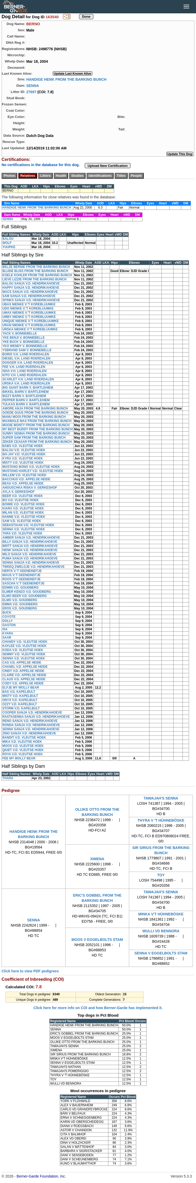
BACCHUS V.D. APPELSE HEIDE (26, 479)
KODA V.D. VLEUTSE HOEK (22, 650)
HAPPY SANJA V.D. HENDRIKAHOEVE (30, 288)
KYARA (7, 633)
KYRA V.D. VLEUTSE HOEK (22, 458)
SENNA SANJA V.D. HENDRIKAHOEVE (30, 562)
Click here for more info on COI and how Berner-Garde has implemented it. (98, 1008)
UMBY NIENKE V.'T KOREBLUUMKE (29, 317)
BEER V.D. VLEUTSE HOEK (22, 496)
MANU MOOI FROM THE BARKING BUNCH (34, 417)
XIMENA (97, 859)
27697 (31, 92)
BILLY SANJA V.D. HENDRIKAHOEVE (29, 542)
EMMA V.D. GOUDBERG (20, 604)
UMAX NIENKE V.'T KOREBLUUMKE (29, 312)
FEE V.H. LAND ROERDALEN (23, 367)
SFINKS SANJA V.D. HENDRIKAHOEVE (31, 300)
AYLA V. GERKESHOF (18, 492)
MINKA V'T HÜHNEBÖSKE (161, 914)
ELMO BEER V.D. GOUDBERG (24, 596)
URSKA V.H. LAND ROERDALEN (26, 383)
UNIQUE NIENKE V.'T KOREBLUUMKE (30, 321)
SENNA (32, 85)
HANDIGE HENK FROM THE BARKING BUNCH (66, 79)
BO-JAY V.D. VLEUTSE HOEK (23, 454)
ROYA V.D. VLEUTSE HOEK (22, 754)
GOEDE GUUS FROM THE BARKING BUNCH (35, 412)
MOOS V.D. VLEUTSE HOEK (23, 746)
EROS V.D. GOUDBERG (19, 608)
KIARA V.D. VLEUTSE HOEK (23, 508)
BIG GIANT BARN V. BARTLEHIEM (27, 387)
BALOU (8, 239)
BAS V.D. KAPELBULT (18, 692)
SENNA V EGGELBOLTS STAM (160, 953)
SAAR (6, 637)
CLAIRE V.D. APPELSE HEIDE (24, 675)
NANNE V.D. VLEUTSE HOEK (23, 517)
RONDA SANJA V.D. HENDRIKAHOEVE (31, 725)
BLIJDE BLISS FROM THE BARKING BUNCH (35, 271)
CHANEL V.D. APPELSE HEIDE (25, 667)
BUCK (6, 612)
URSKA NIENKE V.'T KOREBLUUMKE (30, 329)
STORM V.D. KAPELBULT (21, 708)
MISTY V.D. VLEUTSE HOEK (23, 462)
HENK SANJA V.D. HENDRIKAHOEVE (29, 550)
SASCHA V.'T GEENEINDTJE (23, 583)
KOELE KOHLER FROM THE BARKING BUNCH (37, 275)
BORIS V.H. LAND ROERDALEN (25, 354)
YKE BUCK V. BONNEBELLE (23, 342)
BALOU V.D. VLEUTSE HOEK (23, 450)
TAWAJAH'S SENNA (161, 798)
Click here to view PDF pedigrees (30, 971)
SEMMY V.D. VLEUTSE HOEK (23, 654)
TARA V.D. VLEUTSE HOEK (22, 533)
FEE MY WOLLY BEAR (18, 758)
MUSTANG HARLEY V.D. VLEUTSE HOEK (32, 471)
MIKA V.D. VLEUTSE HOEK (22, 742)
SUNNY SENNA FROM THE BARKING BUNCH (36, 433)
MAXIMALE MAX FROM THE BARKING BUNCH (36, 421)
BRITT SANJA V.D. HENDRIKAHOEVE (30, 546)
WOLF (6, 243)
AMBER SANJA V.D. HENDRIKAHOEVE (31, 537)
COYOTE (9, 617)
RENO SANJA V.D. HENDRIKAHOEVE (29, 721)
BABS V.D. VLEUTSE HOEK (22, 446)
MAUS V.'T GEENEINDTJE (21, 575)
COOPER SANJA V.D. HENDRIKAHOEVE (32, 712)
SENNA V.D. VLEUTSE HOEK (23, 529)
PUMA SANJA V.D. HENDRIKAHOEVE (30, 558)
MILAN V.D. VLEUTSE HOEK (23, 512)
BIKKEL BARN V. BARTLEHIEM (25, 392)
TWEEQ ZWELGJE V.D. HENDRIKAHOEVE (33, 567)
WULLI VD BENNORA (160, 931)
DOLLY (7, 621)
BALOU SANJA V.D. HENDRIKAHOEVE (31, 283)
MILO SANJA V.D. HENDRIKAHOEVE (29, 554)
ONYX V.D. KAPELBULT (19, 700)
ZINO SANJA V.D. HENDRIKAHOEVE (29, 733)
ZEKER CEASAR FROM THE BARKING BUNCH (37, 442)
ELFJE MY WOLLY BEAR (20, 687)
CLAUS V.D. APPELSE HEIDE (23, 679)
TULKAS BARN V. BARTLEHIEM (26, 404)
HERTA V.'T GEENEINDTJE (22, 571)
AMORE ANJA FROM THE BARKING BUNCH (35, 408)
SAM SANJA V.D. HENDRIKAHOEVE (28, 296)
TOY (161, 875)
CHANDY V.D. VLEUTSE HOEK (24, 642)
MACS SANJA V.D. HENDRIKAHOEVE (30, 292)
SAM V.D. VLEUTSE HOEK (21, 521)
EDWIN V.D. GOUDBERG (20, 587)
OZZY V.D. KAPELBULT (19, 704)
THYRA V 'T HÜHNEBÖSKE (161, 820)
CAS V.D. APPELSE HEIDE (21, 662)
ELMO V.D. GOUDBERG (19, 600)
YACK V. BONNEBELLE (19, 333)
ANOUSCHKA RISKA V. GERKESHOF (29, 487)
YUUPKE (8, 247)
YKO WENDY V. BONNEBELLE (24, 346)
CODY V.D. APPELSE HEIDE (23, 683)
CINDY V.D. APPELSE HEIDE (23, 671)
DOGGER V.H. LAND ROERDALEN (27, 362)
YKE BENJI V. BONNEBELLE (23, 337)
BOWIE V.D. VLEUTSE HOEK (23, 504)
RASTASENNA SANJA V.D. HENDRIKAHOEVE (36, 717)
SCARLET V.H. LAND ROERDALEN (28, 379)
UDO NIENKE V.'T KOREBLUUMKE (28, 308)
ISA (5, 629)
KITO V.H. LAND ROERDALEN (24, 375)
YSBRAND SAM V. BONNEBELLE (26, 350)
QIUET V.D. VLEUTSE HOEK (23, 750)
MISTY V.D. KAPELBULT (20, 696)
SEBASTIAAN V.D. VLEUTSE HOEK (28, 525)
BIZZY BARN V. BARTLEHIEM (24, 396)
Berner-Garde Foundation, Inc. (41, 1176)
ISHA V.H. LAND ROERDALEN (24, 371)
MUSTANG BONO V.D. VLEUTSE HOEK (31, 467)
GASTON (9, 625)
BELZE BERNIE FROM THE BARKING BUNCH (36, 267)
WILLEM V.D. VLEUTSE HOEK (24, 475)
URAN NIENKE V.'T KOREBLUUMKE (29, 325)
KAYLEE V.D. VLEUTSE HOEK (24, 646)
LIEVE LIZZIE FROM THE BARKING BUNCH (34, 279)
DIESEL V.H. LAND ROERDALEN (26, 358)
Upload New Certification (108, 166)
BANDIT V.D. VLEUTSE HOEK (24, 737)
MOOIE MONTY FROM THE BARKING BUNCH (35, 425)
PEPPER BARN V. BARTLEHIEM (26, 400)
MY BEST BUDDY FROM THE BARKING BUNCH (37, 429)
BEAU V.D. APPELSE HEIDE (22, 483)
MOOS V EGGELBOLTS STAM (97, 939)
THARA (7, 778)
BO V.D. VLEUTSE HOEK (20, 500)
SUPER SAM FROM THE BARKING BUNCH (34, 437)
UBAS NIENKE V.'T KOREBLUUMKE (28, 304)
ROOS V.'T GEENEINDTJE (21, 579)
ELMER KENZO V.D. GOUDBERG (26, 592)
